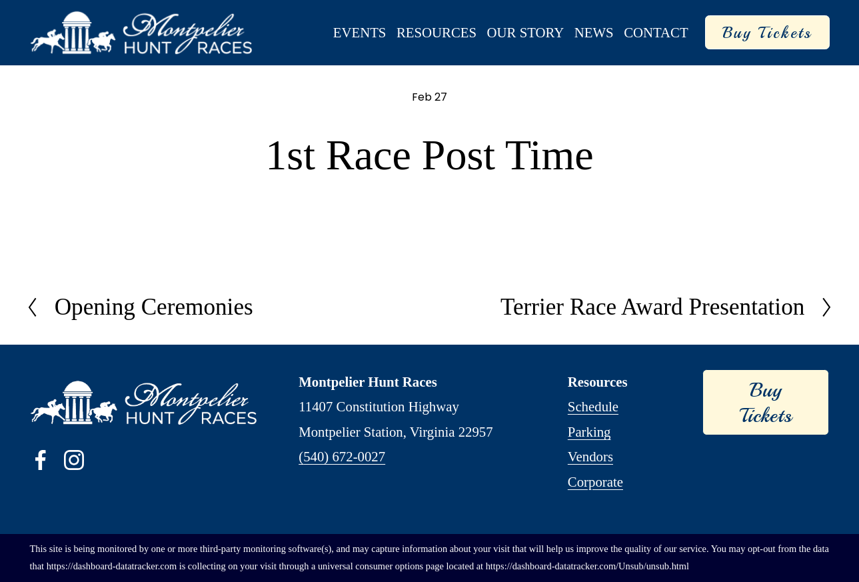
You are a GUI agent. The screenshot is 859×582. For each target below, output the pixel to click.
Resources (436, 32)
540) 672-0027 (344, 456)
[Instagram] (74, 460)
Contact (656, 32)
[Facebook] (40, 460)
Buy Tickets (767, 33)
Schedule (593, 406)
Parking (589, 431)
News (594, 32)
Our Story (525, 32)
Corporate (595, 481)
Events (360, 32)
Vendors (590, 456)
